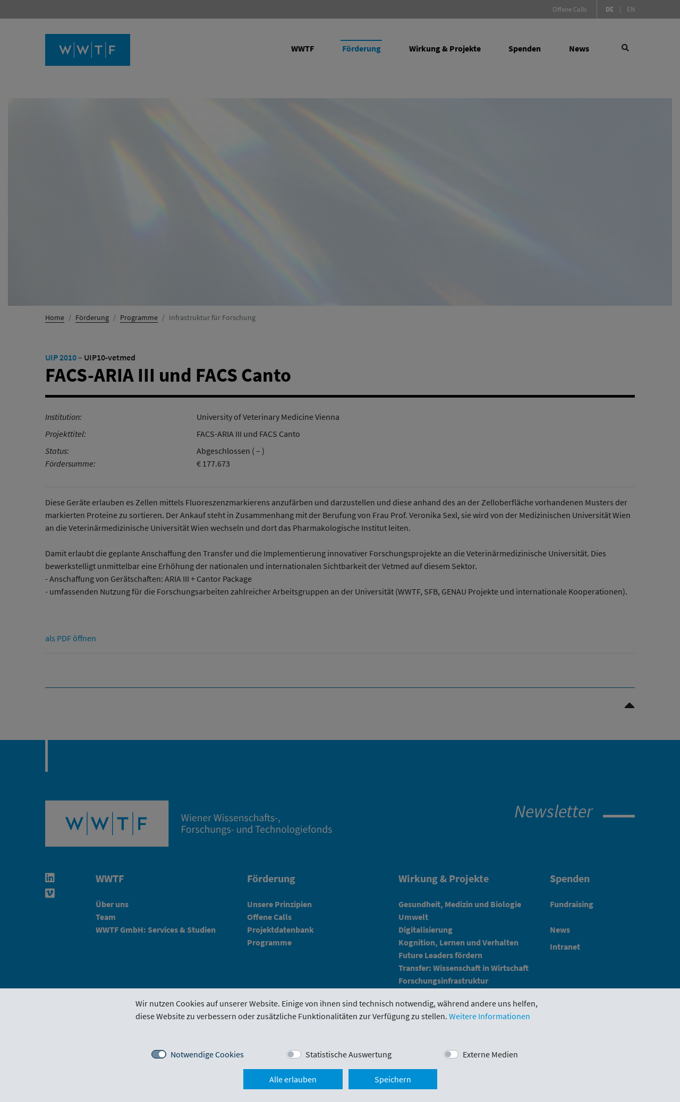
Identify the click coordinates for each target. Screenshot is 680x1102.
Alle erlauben (293, 1079)
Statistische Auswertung (348, 1054)
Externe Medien (490, 1054)
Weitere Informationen (489, 1016)
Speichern (393, 1079)
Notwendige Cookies (207, 1054)
